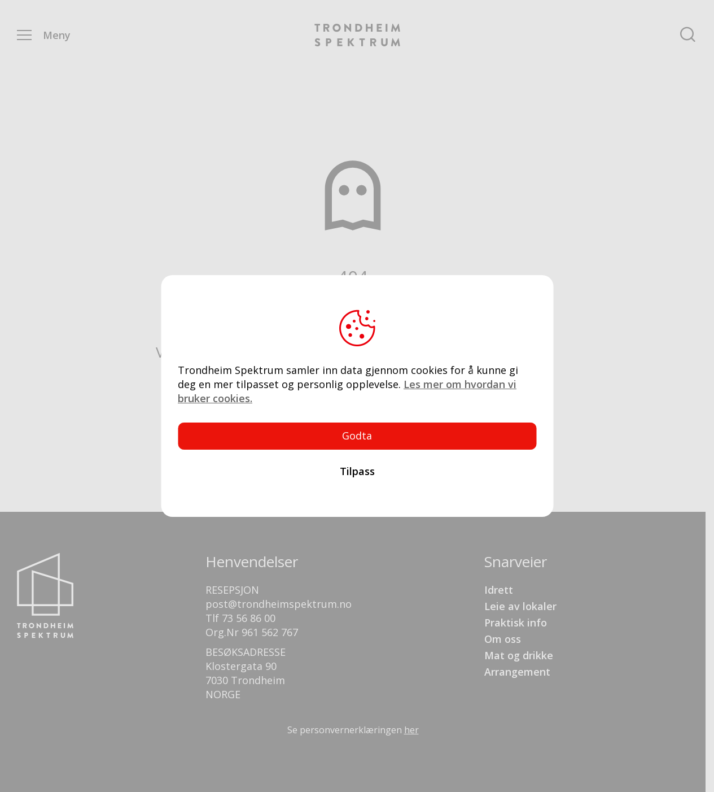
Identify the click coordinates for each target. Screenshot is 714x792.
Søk (687, 35)
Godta (357, 435)
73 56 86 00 (248, 618)
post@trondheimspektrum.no (278, 604)
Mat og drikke (518, 655)
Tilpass (357, 471)
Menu (24, 35)
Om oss (502, 639)
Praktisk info (515, 622)
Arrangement (517, 671)
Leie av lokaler (520, 606)
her (411, 730)
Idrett (498, 590)
